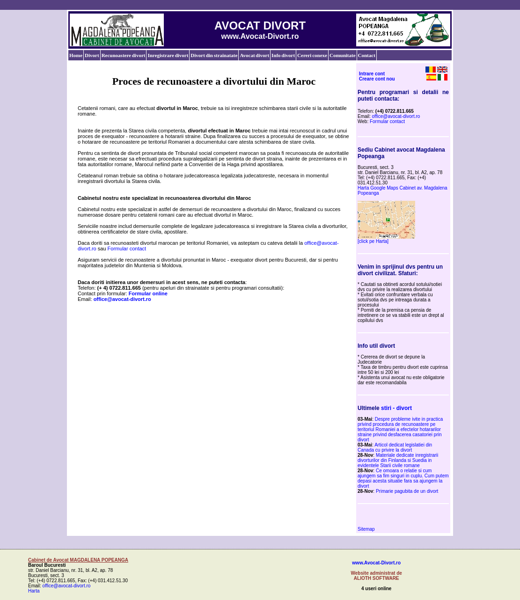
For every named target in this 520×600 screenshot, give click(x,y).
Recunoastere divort (124, 55)
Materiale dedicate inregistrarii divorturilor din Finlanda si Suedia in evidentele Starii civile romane (398, 460)
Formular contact (127, 248)
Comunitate (343, 55)
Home (75, 55)
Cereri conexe (312, 55)
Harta (33, 590)
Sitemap (366, 529)
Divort (92, 55)
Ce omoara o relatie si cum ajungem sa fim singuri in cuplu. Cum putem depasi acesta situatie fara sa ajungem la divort (403, 478)
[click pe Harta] (373, 241)
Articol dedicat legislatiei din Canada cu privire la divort (395, 447)
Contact (366, 55)
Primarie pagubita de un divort (407, 491)
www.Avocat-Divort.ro (376, 562)
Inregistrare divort (167, 55)
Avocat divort (254, 55)
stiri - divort (396, 408)
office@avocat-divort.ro (396, 116)
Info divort (283, 55)
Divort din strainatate (213, 55)
